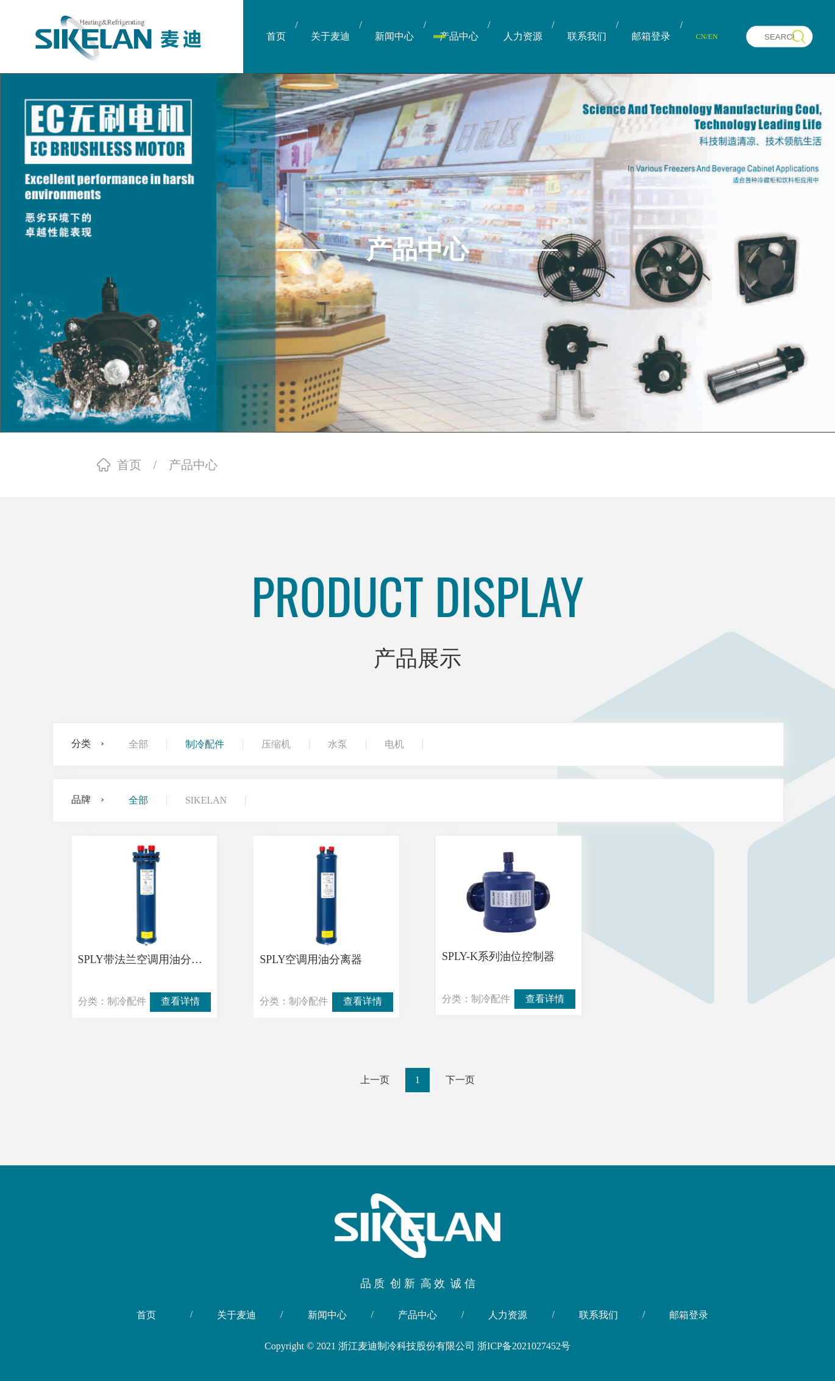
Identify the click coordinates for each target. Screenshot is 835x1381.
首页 (276, 36)
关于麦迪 (330, 36)
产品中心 (458, 36)
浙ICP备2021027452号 (523, 1346)
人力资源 (522, 36)
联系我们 (586, 36)
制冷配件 (204, 744)
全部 (138, 744)
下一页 (460, 1080)
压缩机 (276, 744)
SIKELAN (206, 800)
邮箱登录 (650, 36)
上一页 (374, 1080)
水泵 (337, 744)
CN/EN (707, 36)
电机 (394, 744)
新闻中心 (394, 36)
